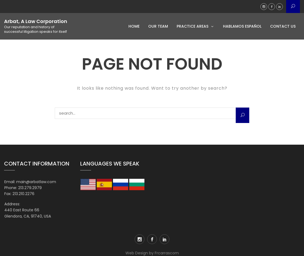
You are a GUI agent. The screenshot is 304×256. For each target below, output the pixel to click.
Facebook (271, 6)
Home (134, 26)
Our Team (158, 26)
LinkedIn (279, 6)
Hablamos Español (242, 26)
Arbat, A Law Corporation (35, 21)
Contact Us (283, 26)
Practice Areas (192, 26)
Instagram (263, 6)
